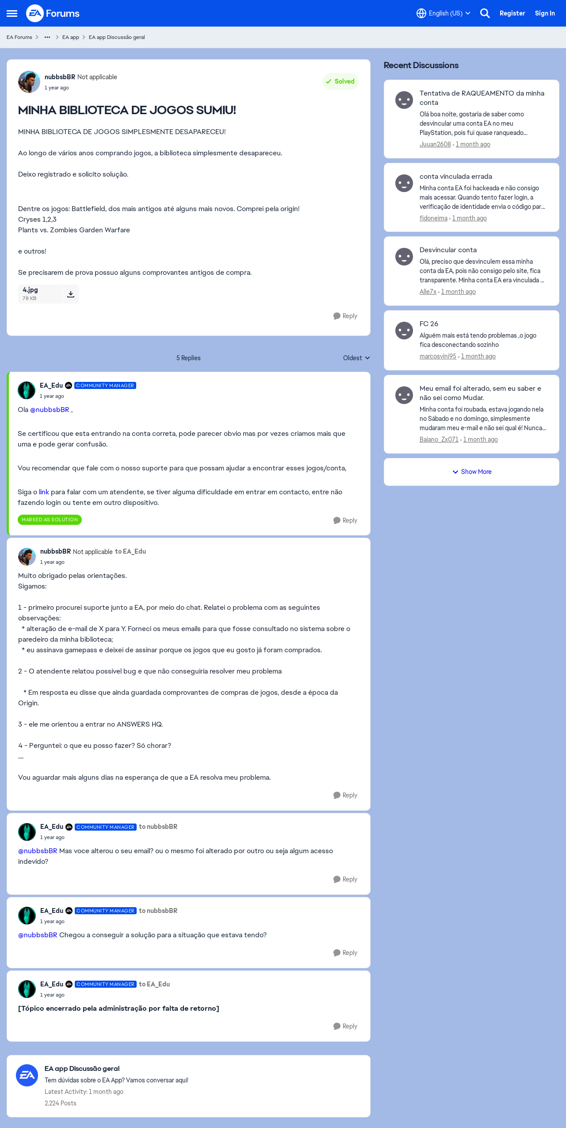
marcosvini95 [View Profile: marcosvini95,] (438, 356)
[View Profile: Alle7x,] (404, 257)
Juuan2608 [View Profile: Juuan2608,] (435, 144)
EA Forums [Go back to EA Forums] (19, 37)
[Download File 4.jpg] (70, 294)
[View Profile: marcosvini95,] (404, 330)
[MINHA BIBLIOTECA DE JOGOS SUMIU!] (88, 396)
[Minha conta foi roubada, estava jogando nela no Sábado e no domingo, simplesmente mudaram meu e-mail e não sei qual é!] (484, 419)
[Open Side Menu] (12, 13)
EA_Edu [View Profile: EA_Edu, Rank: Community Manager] (51, 385)
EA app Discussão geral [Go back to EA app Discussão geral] (117, 37)
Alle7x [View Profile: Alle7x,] (428, 292)
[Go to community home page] (53, 13)
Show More (472, 472)
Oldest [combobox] (357, 358)
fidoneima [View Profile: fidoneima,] (433, 218)
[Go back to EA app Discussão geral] (116, 1069)
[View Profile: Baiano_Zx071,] (404, 395)
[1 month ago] (471, 144)
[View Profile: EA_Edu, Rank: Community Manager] (26, 390)
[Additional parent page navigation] (47, 37)
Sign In (545, 13)
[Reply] (345, 316)
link (44, 492)
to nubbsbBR (158, 827)
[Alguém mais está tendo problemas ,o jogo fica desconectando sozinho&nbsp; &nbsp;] (484, 340)
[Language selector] (443, 13)
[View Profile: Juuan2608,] (404, 100)
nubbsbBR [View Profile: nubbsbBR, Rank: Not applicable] (60, 77)
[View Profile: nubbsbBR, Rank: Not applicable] (29, 82)
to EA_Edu (130, 551)
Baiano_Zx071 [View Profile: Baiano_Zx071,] (439, 439)
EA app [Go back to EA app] (70, 37)
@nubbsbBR (49, 409)
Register (512, 13)
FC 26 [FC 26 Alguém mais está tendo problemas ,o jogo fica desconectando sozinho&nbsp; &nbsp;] (429, 324)
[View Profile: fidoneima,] (404, 183)
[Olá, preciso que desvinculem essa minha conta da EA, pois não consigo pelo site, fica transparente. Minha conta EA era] (484, 271)
